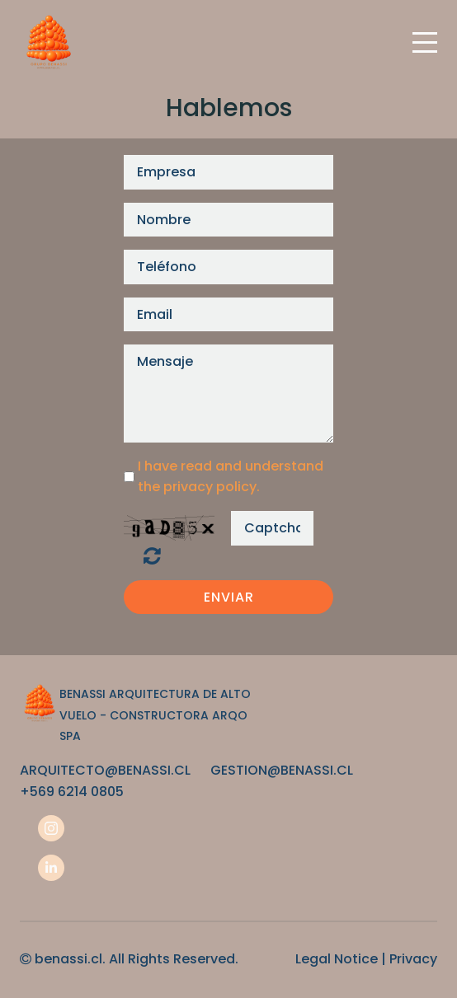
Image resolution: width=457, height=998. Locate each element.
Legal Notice (336, 958)
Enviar (229, 597)
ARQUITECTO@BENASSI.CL (105, 770)
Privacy (413, 958)
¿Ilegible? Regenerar (152, 555)
